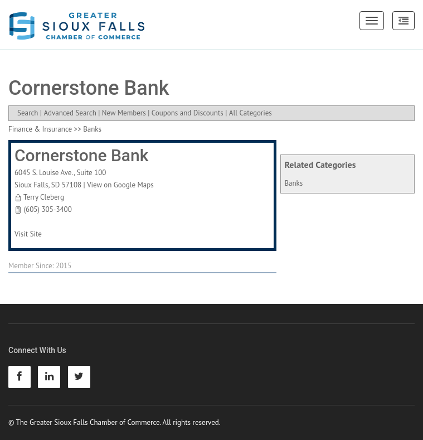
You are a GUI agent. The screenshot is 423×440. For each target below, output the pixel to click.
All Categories (250, 113)
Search (27, 113)
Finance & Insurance (40, 129)
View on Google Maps (120, 185)
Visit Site (28, 234)
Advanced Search (69, 113)
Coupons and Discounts (187, 113)
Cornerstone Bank (81, 155)
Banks (293, 183)
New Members (124, 113)
